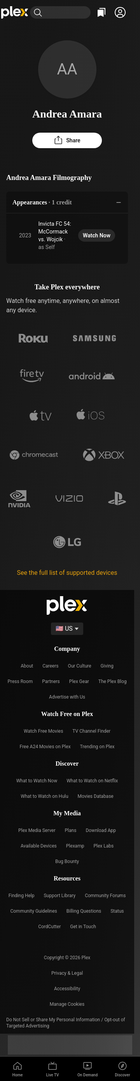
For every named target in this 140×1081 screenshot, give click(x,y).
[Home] (15, 12)
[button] (120, 12)
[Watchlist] (101, 12)
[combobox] (68, 12)
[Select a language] (67, 629)
